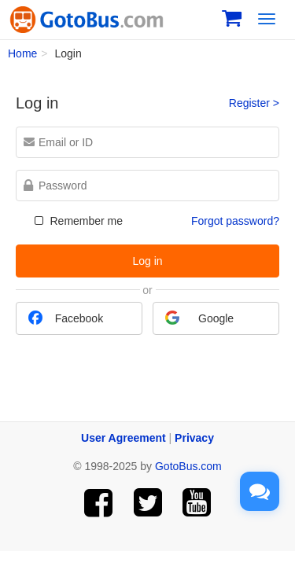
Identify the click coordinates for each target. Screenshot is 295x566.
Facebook (65, 318)
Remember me (77, 221)
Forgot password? (235, 221)
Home (22, 53)
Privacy (194, 438)
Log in (147, 261)
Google (199, 318)
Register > (254, 103)
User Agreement (123, 438)
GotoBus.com (188, 466)
